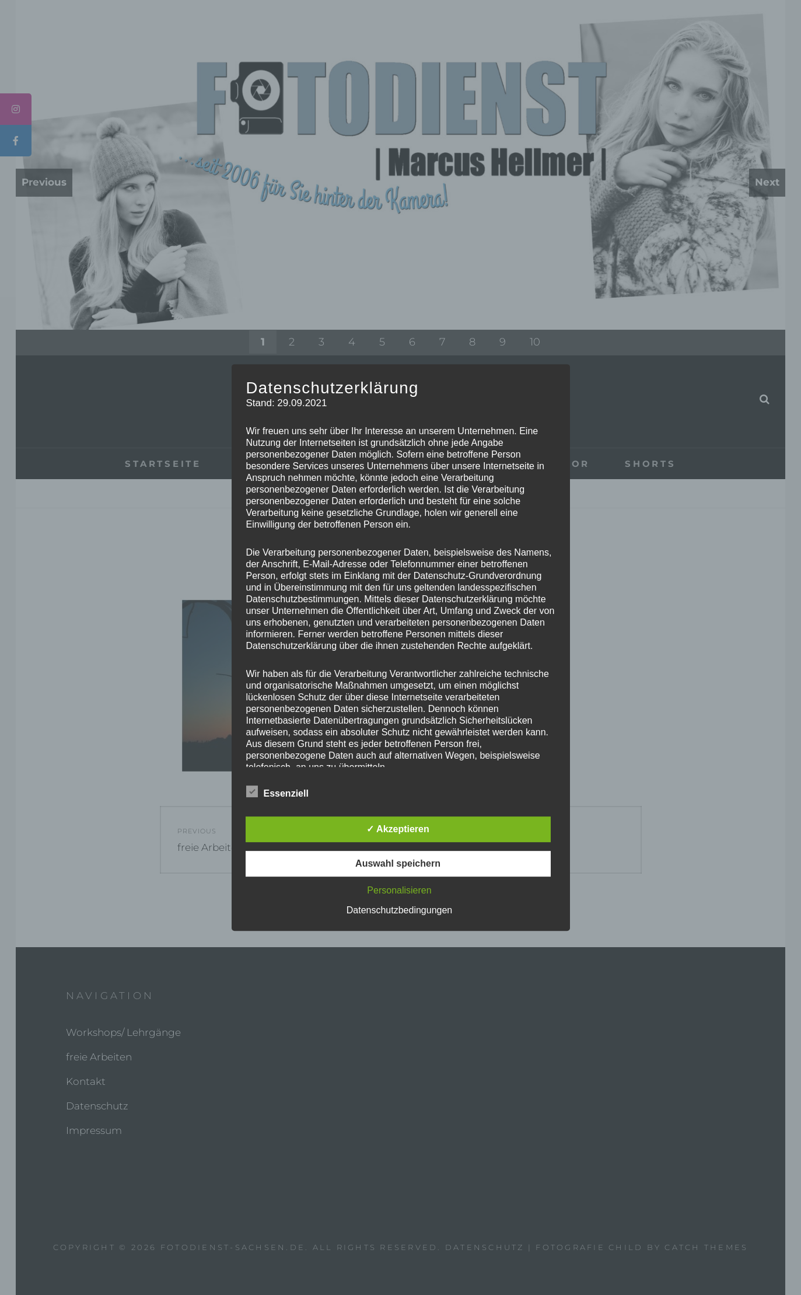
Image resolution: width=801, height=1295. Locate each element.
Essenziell (277, 791)
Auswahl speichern (397, 863)
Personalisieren (399, 890)
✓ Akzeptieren (397, 829)
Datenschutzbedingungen (399, 910)
